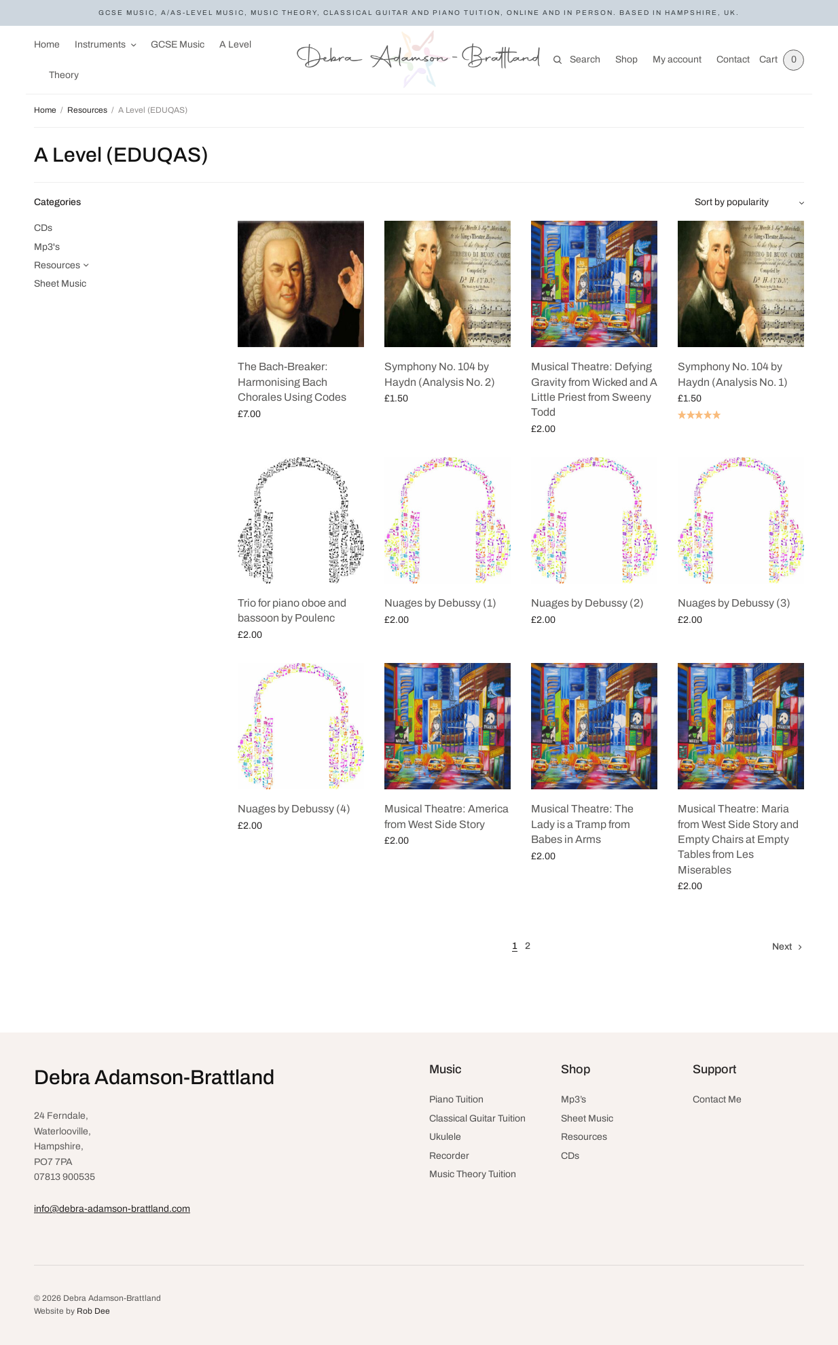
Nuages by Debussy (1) (440, 603)
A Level (235, 44)
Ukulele (445, 1137)
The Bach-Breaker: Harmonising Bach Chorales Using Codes (292, 382)
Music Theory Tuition (472, 1174)
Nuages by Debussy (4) (294, 808)
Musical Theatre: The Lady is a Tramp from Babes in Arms (582, 824)
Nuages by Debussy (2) (587, 603)
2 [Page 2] (527, 946)
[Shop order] (749, 202)
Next (782, 947)
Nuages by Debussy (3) (734, 603)
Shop (624, 59)
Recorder (449, 1156)
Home (47, 44)
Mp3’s (573, 1099)
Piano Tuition (456, 1099)
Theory (64, 75)
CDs (43, 228)
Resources (87, 110)
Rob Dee (93, 1311)
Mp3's (47, 247)
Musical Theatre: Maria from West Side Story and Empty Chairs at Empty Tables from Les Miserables (738, 839)
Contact (730, 59)
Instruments (100, 44)
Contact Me (717, 1099)
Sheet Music (60, 284)
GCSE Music (177, 44)
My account (674, 59)
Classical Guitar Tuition (477, 1118)
